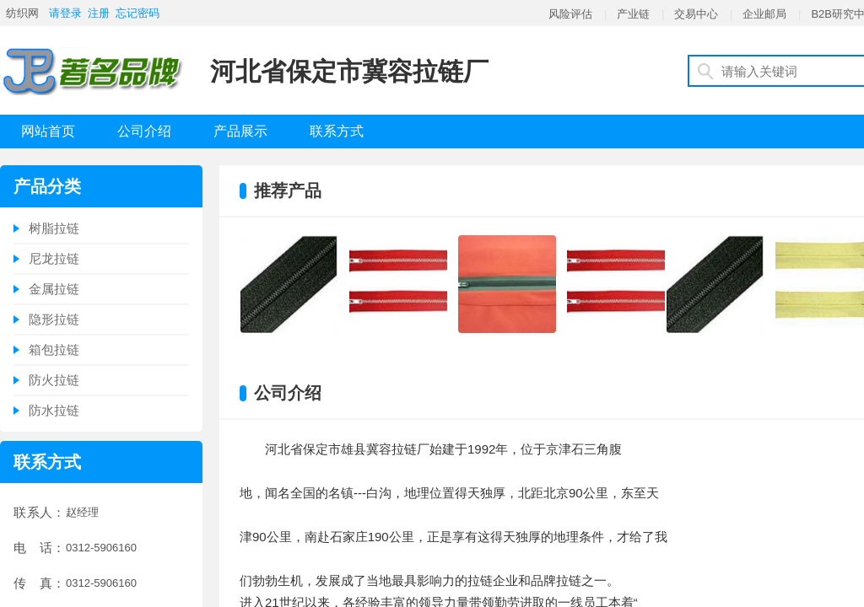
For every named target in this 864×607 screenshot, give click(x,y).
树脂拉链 (54, 228)
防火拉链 (54, 380)
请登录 (65, 13)
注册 (99, 13)
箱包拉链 (54, 349)
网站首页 (48, 131)
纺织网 (22, 13)
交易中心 (696, 14)
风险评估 (570, 14)
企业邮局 (764, 14)
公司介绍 (144, 131)
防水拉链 (54, 410)
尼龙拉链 (54, 258)
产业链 (633, 14)
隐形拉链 (54, 319)
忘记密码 (137, 13)
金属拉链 (54, 289)
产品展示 (240, 131)
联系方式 (337, 131)
